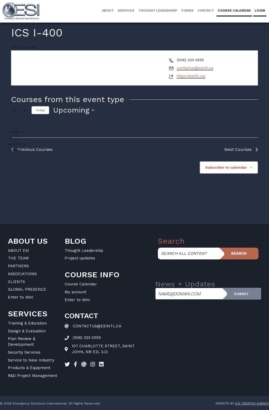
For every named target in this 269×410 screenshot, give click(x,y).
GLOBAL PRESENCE (27, 289)
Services (126, 10)
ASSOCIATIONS (22, 273)
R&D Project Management (32, 375)
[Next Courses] (24, 110)
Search (239, 253)
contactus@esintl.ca (195, 68)
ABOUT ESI (18, 250)
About (108, 10)
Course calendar (234, 10)
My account (75, 292)
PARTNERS (18, 266)
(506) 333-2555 (87, 337)
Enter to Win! (20, 297)
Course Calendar (81, 284)
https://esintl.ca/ (191, 76)
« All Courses (23, 47)
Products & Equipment (29, 367)
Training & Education (27, 323)
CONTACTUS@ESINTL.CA (97, 326)
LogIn (260, 10)
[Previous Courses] (14, 110)
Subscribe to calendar (226, 167)
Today (40, 110)
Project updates (80, 258)
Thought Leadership (157, 10)
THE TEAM (18, 258)
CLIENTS (16, 281)
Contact (206, 10)
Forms (187, 10)
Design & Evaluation (27, 331)
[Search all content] (188, 253)
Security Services (24, 352)
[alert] (15, 141)
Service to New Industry (31, 360)
